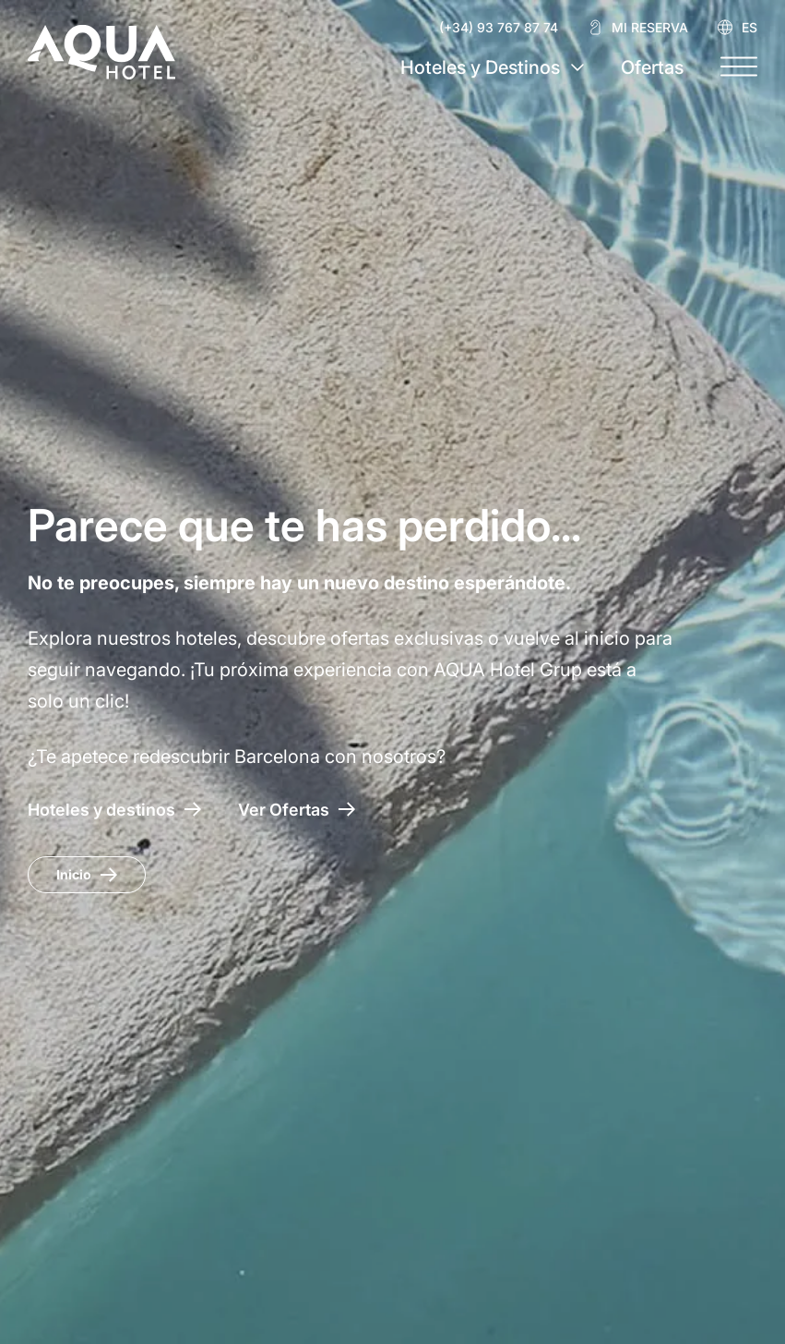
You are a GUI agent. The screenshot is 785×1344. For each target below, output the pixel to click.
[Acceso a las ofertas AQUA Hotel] (296, 809)
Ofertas (652, 67)
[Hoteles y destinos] (114, 809)
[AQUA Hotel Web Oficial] (101, 51)
